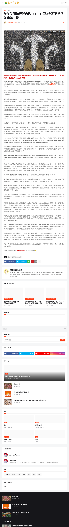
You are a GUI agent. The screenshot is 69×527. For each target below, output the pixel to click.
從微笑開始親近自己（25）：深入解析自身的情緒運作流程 (34, 302)
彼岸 (36, 439)
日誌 (29, 474)
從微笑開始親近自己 (16, 257)
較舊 (65, 329)
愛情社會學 (17, 384)
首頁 (5, 10)
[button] (2, 2)
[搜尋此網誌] (32, 340)
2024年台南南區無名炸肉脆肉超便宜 (22, 525)
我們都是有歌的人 (9, 439)
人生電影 (52, 84)
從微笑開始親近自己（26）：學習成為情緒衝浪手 (12, 302)
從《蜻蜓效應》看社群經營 (21, 392)
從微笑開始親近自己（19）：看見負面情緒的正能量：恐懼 (30, 400)
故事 (24, 474)
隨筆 (39, 474)
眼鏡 (5, 425)
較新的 (5, 329)
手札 (18, 474)
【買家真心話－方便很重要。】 (20, 512)
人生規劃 (7, 474)
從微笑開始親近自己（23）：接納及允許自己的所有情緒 (55, 302)
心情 (9, 10)
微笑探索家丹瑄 (16, 270)
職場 (34, 474)
